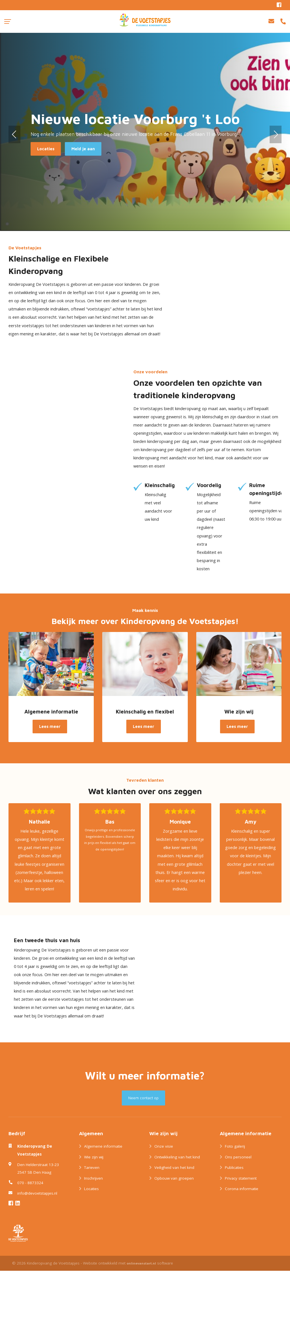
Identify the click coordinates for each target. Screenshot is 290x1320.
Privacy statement (241, 1227)
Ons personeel (238, 1206)
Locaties (91, 1238)
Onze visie (163, 1195)
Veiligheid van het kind (174, 1217)
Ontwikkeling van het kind (177, 1206)
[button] (14, 134)
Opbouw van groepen (174, 1227)
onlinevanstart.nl (141, 1312)
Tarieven (91, 1217)
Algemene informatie (103, 1195)
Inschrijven (93, 1227)
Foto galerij (235, 1195)
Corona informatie (241, 1238)
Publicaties (234, 1217)
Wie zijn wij (93, 1206)
